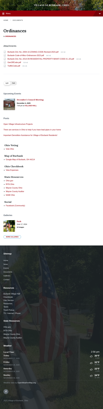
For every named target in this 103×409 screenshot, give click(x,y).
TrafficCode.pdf (14, 66)
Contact (6, 280)
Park (19, 221)
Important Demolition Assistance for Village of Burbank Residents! (30, 135)
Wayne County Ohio (14, 188)
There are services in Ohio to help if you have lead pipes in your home (32, 130)
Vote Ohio (10, 149)
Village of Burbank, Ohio (51, 5)
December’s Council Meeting (30, 100)
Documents (18, 20)
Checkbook (8, 297)
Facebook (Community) (15, 206)
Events (6, 268)
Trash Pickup (8, 310)
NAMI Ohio (10, 195)
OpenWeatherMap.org (27, 383)
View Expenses (12, 170)
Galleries (6, 276)
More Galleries (12, 237)
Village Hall (31, 106)
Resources (7, 304)
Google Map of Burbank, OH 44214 (20, 160)
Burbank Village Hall (11, 294)
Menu (51, 13)
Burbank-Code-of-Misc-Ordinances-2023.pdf (26, 55)
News (5, 264)
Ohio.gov (9, 181)
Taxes (5, 307)
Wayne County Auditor (15, 191)
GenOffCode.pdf (15, 62)
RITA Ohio (10, 184)
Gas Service (8, 300)
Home (5, 20)
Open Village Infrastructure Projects (18, 124)
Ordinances (10, 36)
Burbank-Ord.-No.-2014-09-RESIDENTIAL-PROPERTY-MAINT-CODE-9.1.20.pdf (41, 59)
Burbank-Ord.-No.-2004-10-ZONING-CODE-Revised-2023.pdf (33, 52)
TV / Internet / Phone (12, 313)
